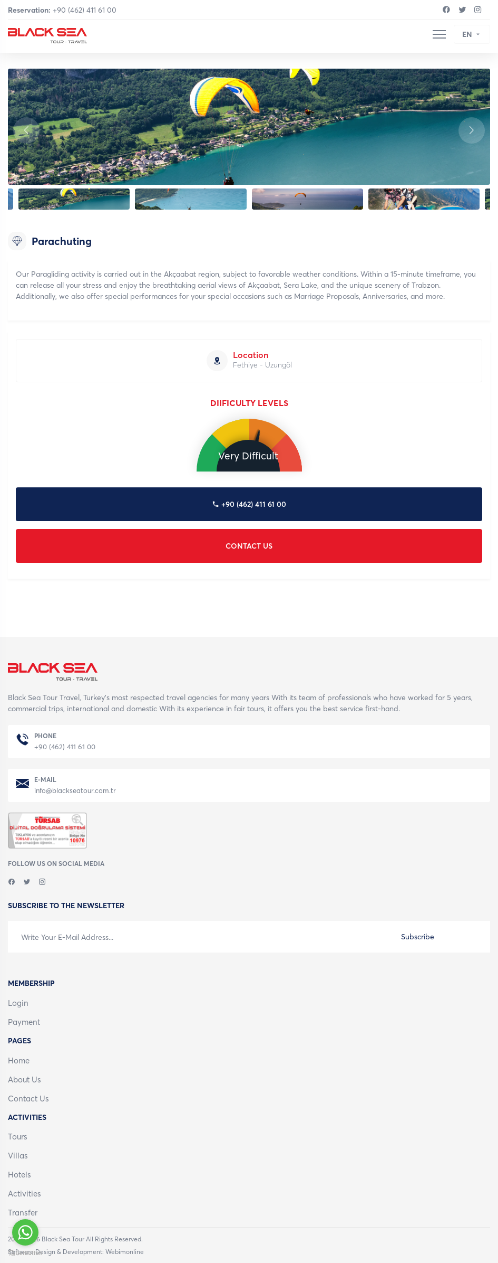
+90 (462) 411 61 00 (62, 10)
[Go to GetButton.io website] (25, 1252)
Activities (24, 1194)
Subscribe (417, 936)
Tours (17, 1137)
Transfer (22, 1213)
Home (19, 1060)
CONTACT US (249, 546)
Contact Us (28, 1098)
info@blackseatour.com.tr (75, 790)
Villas (18, 1156)
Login (18, 1003)
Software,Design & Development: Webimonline (76, 1252)
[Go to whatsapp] (25, 1232)
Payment (24, 1022)
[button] (471, 130)
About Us (24, 1079)
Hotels (19, 1175)
